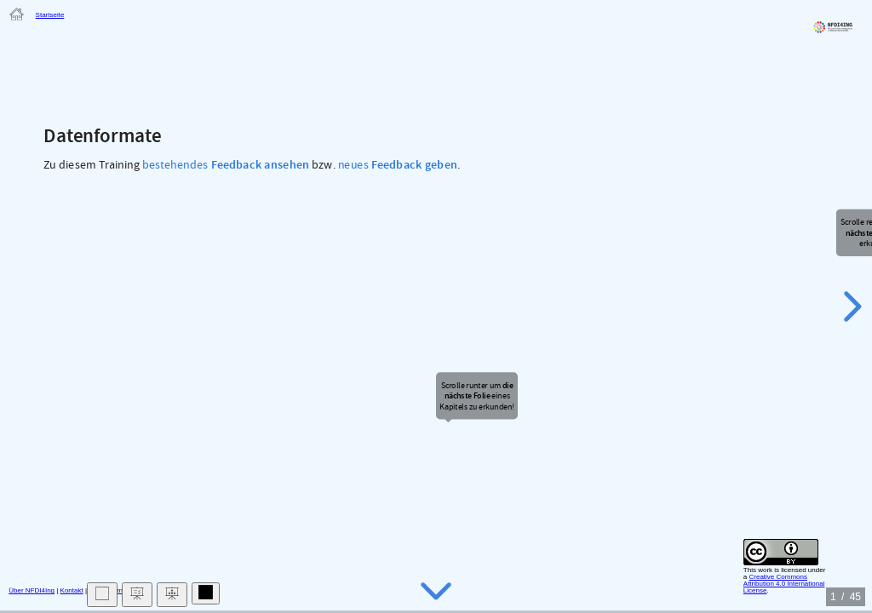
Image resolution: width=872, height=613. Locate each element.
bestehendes (225, 165)
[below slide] (436, 591)
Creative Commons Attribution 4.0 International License (784, 583)
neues (397, 165)
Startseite (50, 15)
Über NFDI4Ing (31, 590)
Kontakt (71, 590)
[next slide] (850, 306)
